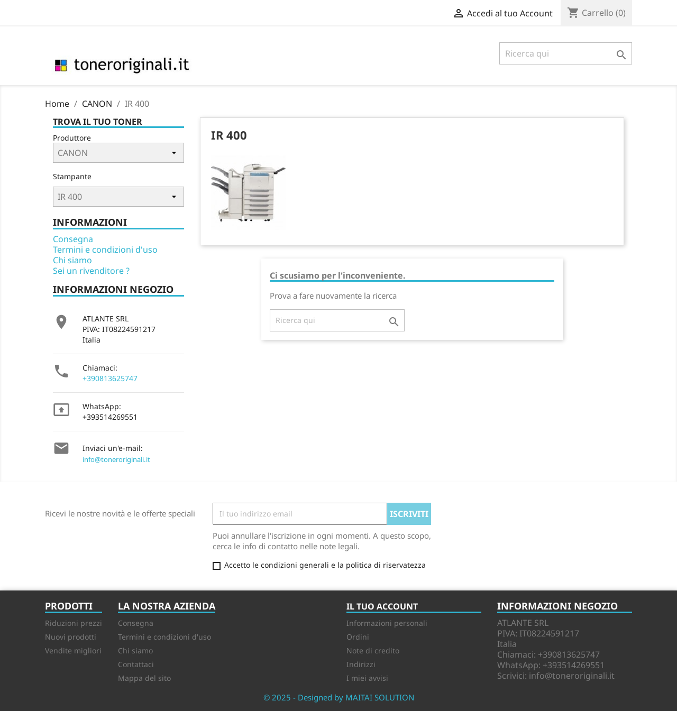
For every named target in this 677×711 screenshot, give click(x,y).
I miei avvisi (367, 678)
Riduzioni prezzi (73, 623)
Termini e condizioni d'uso (105, 249)
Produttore (72, 138)
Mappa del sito (144, 678)
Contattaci (136, 664)
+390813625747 (110, 378)
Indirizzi (361, 664)
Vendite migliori (73, 650)
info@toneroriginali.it (116, 459)
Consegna (73, 239)
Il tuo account (382, 606)
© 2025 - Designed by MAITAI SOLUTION (338, 697)
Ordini (357, 637)
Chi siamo (72, 260)
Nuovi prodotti (70, 637)
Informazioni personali (386, 623)
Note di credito (372, 650)
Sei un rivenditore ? (91, 270)
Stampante (72, 176)
